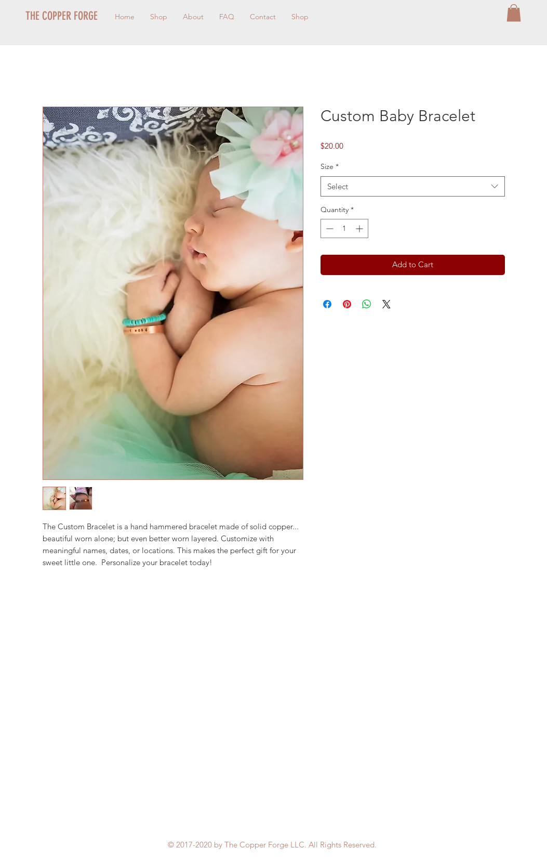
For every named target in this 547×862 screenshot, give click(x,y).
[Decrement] (328, 228)
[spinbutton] (344, 228)
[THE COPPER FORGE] (84, 16)
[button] (513, 12)
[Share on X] (386, 304)
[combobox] (413, 186)
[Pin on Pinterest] (347, 304)
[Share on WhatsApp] (367, 304)
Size (330, 166)
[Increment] (360, 228)
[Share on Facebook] (327, 304)
